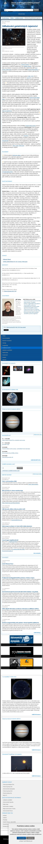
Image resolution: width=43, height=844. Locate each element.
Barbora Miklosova (6, 576)
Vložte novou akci (38, 434)
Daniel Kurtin (5, 607)
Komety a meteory (7, 826)
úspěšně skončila (13, 541)
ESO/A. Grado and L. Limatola (7, 51)
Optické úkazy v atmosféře (9, 822)
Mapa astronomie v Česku (9, 808)
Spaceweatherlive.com (16, 520)
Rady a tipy (5, 804)
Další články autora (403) (29, 299)
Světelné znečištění (7, 350)
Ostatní (4, 357)
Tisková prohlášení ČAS (8, 784)
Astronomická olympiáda (9, 789)
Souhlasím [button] (21, 838)
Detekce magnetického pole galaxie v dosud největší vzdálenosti (32, 304)
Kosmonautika (6, 338)
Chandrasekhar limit (7, 172)
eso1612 (26, 135)
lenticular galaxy (17, 155)
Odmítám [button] (30, 838)
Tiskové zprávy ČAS (7, 786)
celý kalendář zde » (36, 460)
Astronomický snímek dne (10, 389)
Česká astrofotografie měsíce (11, 409)
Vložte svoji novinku (37, 474)
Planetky (5, 820)
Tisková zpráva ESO (10, 327)
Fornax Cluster (25, 64)
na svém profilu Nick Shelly (18, 549)
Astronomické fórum (8, 810)
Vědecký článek (7, 259)
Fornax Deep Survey (30, 125)
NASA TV (5, 795)
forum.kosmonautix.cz (7, 551)
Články (12, 18)
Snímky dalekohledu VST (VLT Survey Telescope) (15, 261)
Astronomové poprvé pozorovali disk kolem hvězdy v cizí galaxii (32, 301)
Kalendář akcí (6, 435)
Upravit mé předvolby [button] (25, 841)
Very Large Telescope (18, 145)
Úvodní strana (5, 18)
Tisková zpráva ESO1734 (10, 291)
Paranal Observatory (33, 69)
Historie (4, 359)
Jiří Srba (4, 23)
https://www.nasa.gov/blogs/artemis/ (11, 503)
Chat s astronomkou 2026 (9, 481)
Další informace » (36, 714)
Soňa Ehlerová (5, 479)
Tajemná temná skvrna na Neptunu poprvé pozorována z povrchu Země (32, 310)
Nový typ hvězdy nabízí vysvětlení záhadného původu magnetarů (31, 313)
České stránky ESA (7, 793)
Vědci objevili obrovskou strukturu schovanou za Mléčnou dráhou (20, 608)
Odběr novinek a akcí (8, 464)
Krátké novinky (6, 475)
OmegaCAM (5, 140)
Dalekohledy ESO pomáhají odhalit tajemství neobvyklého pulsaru (31, 307)
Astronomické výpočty (8, 802)
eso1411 (29, 77)
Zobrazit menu (21, 14)
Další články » (37, 632)
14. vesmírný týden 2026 (9, 677)
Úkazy (3, 336)
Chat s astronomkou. (33, 484)
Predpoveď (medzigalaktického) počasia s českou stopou (18, 578)
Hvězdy (4, 343)
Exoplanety (5, 345)
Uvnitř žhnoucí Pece (7, 564)
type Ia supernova (7, 111)
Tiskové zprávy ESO (7, 791)
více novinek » (37, 553)
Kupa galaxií (23, 327)
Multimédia (5, 352)
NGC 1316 (30, 76)
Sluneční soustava (6, 340)
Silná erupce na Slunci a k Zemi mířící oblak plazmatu (17, 526)
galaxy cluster (27, 66)
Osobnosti (5, 355)
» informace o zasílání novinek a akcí (10, 470)
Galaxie (5, 817)
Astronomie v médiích (8, 806)
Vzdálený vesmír (19, 18)
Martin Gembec (5, 488)
